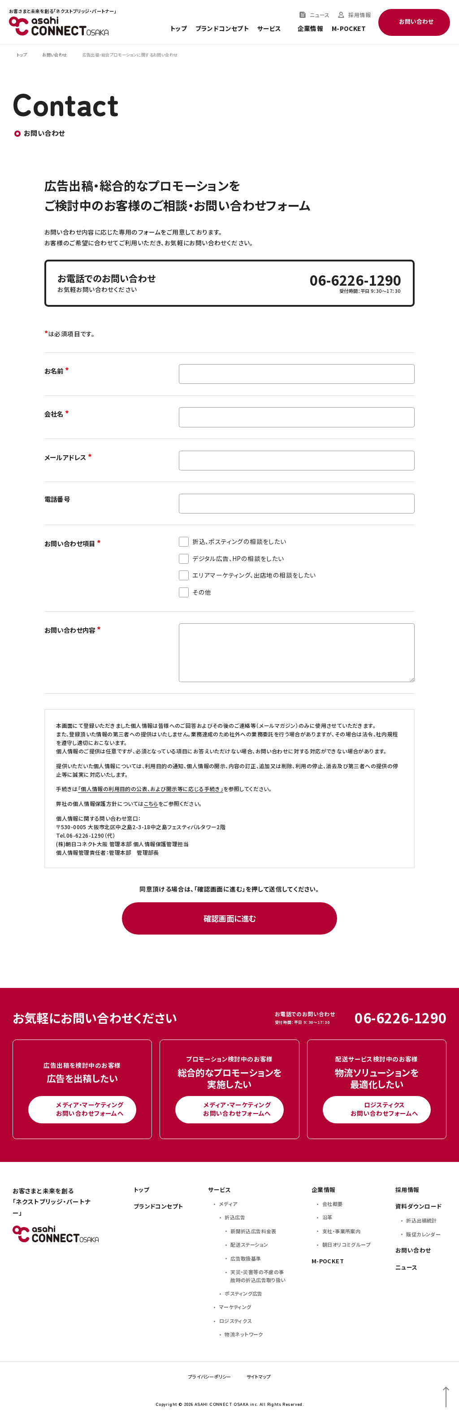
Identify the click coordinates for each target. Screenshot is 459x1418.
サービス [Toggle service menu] (269, 29)
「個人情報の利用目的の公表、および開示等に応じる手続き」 (150, 788)
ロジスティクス (235, 1320)
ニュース (320, 14)
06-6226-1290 (356, 280)
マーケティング (235, 1306)
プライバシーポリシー (209, 1376)
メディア (228, 1203)
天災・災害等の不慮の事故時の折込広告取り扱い (258, 1275)
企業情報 (311, 29)
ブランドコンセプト (222, 29)
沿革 (327, 1217)
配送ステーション (249, 1244)
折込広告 (235, 1217)
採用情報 (359, 14)
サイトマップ (259, 1376)
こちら (151, 803)
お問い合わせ (413, 1250)
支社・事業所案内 (341, 1231)
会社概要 (332, 1203)
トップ (178, 29)
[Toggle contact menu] (414, 22)
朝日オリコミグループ (346, 1244)
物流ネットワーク (244, 1334)
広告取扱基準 (245, 1258)
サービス (219, 1189)
